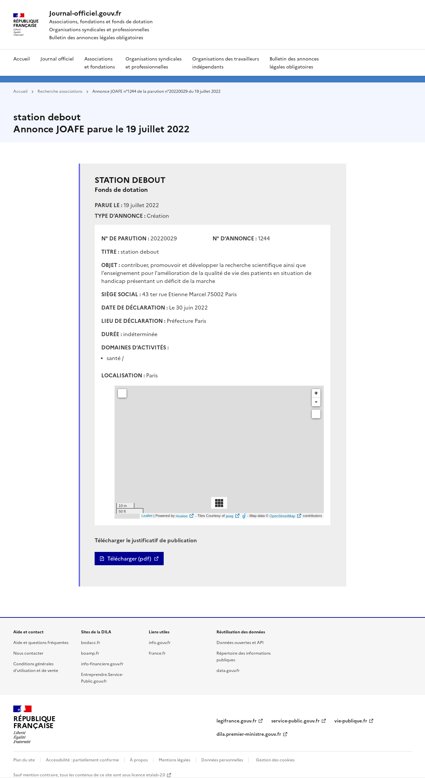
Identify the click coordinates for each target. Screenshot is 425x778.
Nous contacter (28, 653)
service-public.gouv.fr (295, 720)
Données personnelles (222, 759)
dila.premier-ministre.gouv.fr (248, 733)
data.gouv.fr (228, 670)
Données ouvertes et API (240, 642)
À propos (139, 759)
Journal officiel (57, 58)
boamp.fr (90, 653)
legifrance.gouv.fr (236, 720)
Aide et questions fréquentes (40, 642)
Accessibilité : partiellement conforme (82, 759)
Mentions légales (174, 759)
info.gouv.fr (160, 642)
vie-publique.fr (350, 720)
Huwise (182, 516)
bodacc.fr (90, 642)
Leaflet (146, 516)
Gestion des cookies (275, 759)
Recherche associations (60, 91)
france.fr (157, 653)
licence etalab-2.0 (148, 774)
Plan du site (24, 759)
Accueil (21, 58)
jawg (229, 516)
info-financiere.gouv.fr (102, 663)
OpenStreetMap (282, 516)
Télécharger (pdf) (129, 559)
